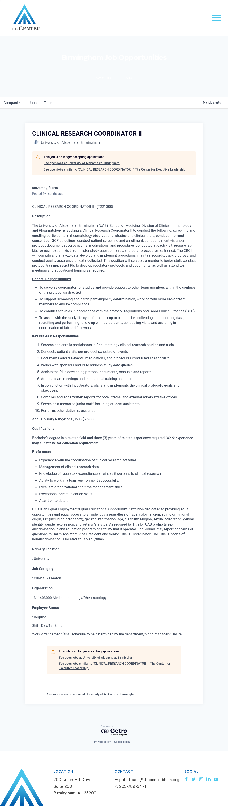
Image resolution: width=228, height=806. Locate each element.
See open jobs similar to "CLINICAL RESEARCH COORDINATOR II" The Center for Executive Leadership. (115, 169)
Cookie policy (122, 741)
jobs (33, 103)
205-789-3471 (132, 787)
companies (13, 103)
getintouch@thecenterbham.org (149, 780)
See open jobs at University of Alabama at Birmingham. (82, 163)
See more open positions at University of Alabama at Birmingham (92, 694)
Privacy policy (102, 741)
